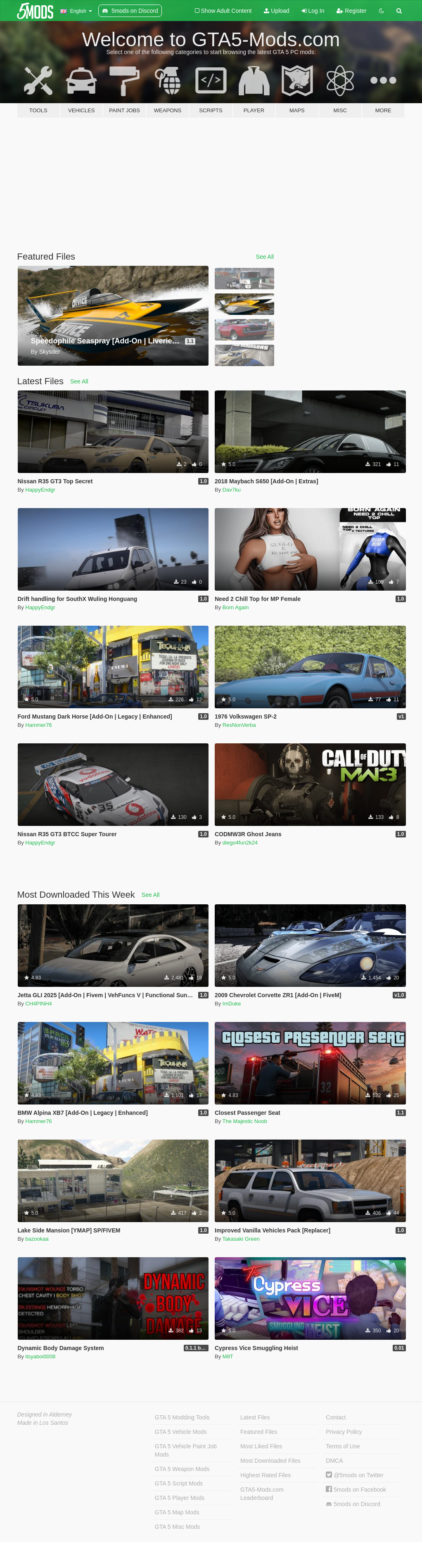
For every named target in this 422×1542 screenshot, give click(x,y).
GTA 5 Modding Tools (182, 1417)
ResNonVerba (239, 725)
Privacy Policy (344, 1431)
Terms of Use (343, 1446)
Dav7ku (232, 490)
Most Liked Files (261, 1446)
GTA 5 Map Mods (177, 1512)
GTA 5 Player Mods (179, 1498)
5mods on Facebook (356, 1489)
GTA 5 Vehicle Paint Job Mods (186, 1450)
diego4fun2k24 (240, 843)
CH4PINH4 (38, 1003)
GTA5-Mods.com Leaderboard (262, 1493)
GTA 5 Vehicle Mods (181, 1431)
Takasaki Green (241, 1239)
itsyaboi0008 (40, 1356)
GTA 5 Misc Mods (177, 1526)
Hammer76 (38, 725)
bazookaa (36, 1239)
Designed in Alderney (44, 1414)
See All (265, 256)
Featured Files (258, 1431)
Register (351, 10)
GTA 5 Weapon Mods (182, 1469)
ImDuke (232, 1003)
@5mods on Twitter (354, 1475)
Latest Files (255, 1417)
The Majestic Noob (245, 1121)
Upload (276, 10)
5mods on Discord (353, 1504)
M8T (228, 1356)
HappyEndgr (40, 490)
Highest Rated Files (265, 1475)
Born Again (236, 607)
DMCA (334, 1460)
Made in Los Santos (43, 1422)
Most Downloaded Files (270, 1460)
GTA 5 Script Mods (179, 1483)
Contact (336, 1417)
